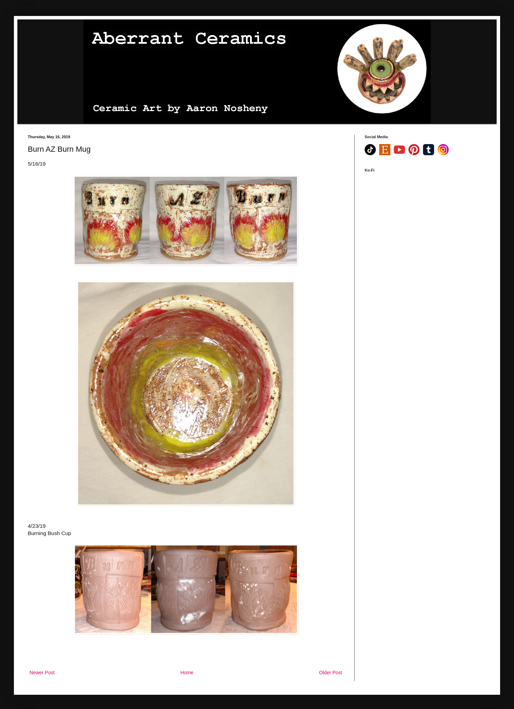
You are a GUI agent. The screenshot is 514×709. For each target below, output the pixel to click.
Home (186, 672)
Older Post (330, 672)
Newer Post (42, 672)
